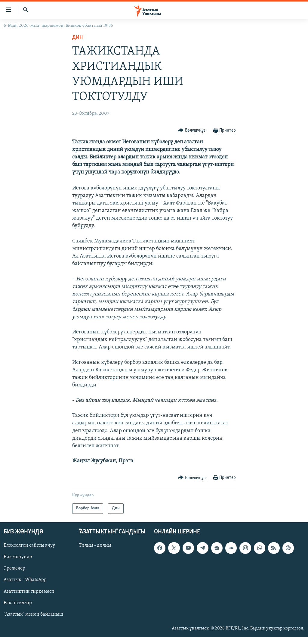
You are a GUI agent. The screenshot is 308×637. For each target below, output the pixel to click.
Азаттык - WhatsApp (25, 579)
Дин (77, 37)
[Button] (191, 130)
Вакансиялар (18, 602)
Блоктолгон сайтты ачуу (29, 545)
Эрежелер (14, 568)
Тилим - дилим (95, 545)
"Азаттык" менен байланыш (33, 614)
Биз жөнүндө (18, 556)
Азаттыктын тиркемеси (29, 591)
